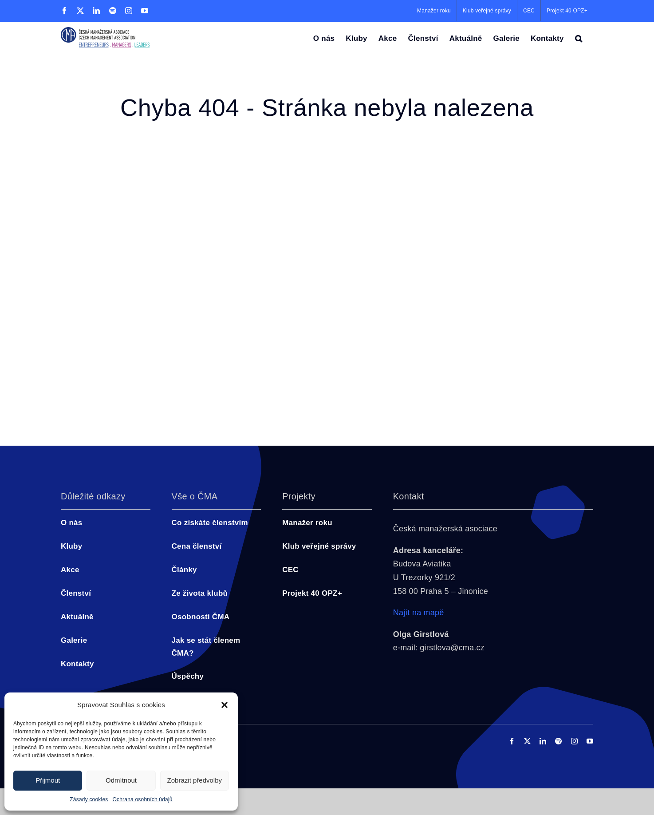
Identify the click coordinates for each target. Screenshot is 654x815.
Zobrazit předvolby (194, 780)
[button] (224, 704)
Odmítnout (121, 780)
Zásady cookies (89, 799)
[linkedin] (543, 741)
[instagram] (574, 741)
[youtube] (590, 741)
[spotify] (558, 741)
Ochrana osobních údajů (143, 799)
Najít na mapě (418, 612)
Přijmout (47, 780)
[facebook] (511, 741)
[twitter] (527, 741)
